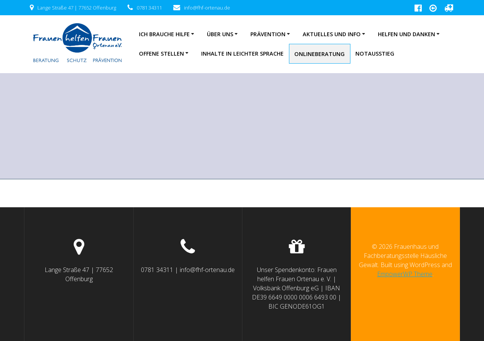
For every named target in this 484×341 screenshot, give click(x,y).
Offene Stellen (161, 53)
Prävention (268, 34)
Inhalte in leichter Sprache (242, 53)
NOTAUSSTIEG (374, 53)
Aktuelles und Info (332, 34)
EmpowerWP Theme (404, 274)
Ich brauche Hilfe (164, 34)
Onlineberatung (319, 54)
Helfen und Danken (406, 34)
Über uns (220, 34)
